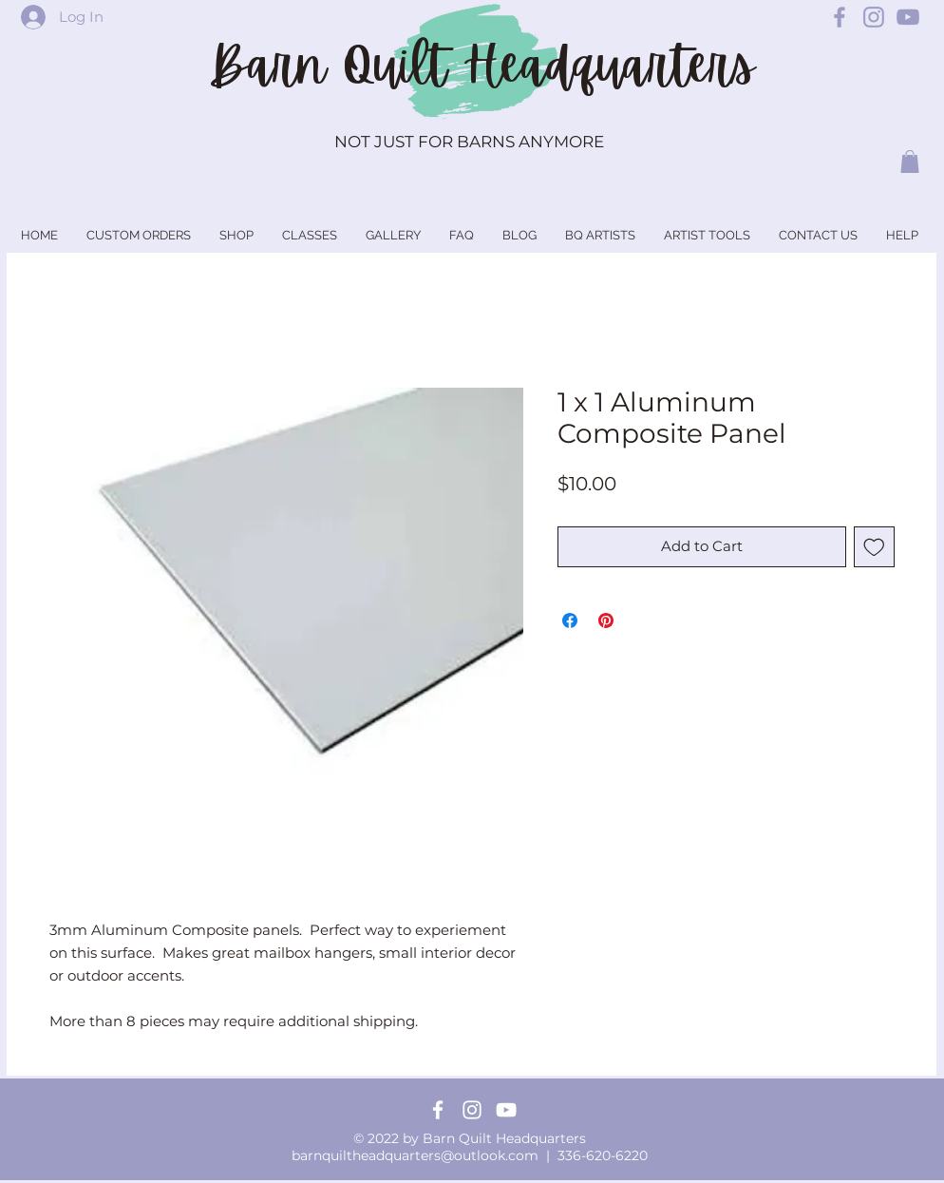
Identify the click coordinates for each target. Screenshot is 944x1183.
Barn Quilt (335, 65)
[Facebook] (437, 1109)
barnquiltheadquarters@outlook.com (415, 1155)
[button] (909, 161)
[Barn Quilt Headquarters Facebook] (839, 17)
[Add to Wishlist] (874, 546)
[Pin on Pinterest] (606, 620)
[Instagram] (472, 1109)
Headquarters (608, 65)
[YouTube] (506, 1109)
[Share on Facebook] (569, 620)
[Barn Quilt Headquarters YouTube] (908, 17)
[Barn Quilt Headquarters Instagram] (873, 17)
